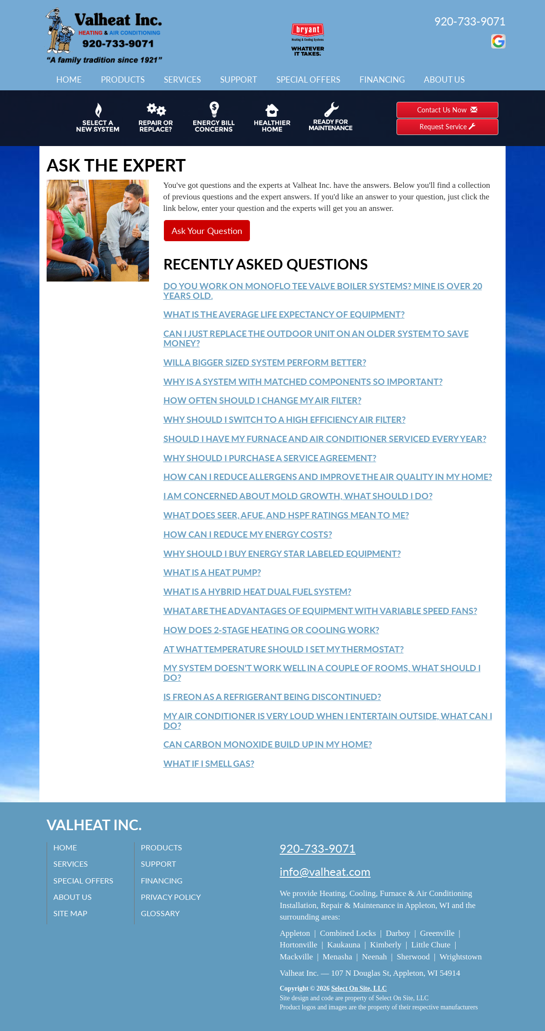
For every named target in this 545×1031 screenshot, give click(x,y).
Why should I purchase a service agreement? (269, 458)
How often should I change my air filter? (262, 400)
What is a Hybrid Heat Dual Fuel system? (257, 591)
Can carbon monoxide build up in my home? (267, 744)
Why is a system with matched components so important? (303, 381)
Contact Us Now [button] (447, 110)
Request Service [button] (447, 127)
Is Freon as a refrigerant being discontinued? (272, 696)
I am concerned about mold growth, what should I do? (298, 496)
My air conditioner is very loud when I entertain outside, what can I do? (327, 721)
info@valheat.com (325, 871)
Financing (382, 79)
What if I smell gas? (208, 763)
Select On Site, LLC (359, 988)
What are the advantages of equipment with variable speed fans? (320, 610)
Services (182, 79)
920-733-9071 (470, 21)
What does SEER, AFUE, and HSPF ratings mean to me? (286, 515)
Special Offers (308, 79)
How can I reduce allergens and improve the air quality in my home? (327, 476)
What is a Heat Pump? (212, 572)
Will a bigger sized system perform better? (264, 362)
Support (238, 79)
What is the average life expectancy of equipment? (284, 314)
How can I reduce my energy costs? (247, 534)
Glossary (161, 913)
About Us (444, 79)
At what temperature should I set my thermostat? (283, 649)
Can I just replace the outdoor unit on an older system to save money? (316, 338)
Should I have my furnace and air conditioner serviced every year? (324, 438)
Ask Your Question (207, 230)
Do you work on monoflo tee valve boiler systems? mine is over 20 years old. (322, 291)
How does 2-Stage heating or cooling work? (271, 630)
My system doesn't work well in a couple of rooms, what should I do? (322, 673)
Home (69, 79)
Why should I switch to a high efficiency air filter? (284, 419)
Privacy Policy (172, 896)
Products (123, 79)
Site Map (71, 913)
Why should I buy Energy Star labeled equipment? (282, 553)
